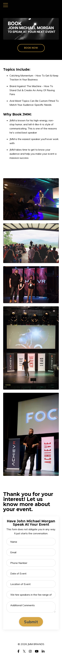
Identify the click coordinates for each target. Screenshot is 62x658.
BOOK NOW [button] (31, 47)
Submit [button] (31, 621)
